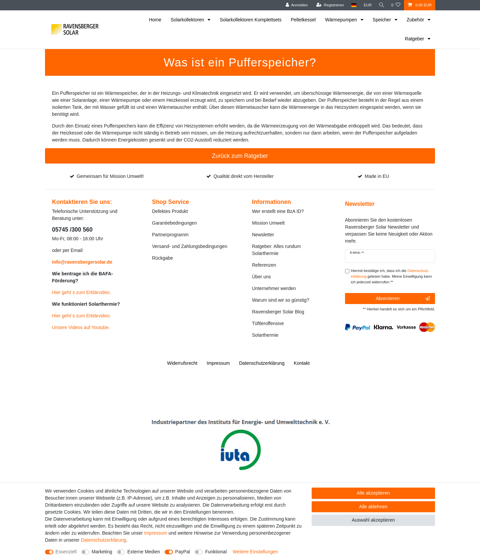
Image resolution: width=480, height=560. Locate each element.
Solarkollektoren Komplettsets (250, 19)
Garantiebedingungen (174, 223)
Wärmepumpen (341, 19)
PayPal (182, 551)
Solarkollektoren (188, 19)
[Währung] (366, 5)
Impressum (218, 363)
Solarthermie (265, 335)
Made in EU (377, 176)
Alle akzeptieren (373, 493)
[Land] (352, 5)
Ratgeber (415, 38)
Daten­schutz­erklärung (261, 363)
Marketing (102, 551)
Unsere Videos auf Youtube (80, 327)
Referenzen (264, 265)
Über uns (261, 276)
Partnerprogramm (170, 234)
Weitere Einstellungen (255, 551)
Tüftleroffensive (268, 323)
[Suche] (381, 5)
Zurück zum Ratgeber (240, 156)
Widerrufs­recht (182, 363)
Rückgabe (162, 258)
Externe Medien (143, 551)
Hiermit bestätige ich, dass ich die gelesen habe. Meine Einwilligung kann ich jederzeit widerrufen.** (391, 276)
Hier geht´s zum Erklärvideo (81, 292)
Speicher (382, 19)
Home (155, 19)
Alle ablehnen (373, 506)
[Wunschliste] (396, 5)
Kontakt (301, 363)
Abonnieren (403, 299)
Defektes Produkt (170, 211)
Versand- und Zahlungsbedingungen (189, 246)
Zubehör (416, 19)
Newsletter (263, 234)
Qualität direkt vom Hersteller (243, 176)
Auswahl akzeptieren (373, 520)
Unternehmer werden (274, 288)
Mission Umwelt (268, 223)
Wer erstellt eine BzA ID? (278, 211)
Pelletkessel (303, 19)
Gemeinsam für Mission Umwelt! (110, 176)
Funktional (216, 551)
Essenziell (66, 551)
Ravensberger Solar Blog (278, 311)
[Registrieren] (328, 5)
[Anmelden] (295, 5)
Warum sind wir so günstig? (280, 300)
